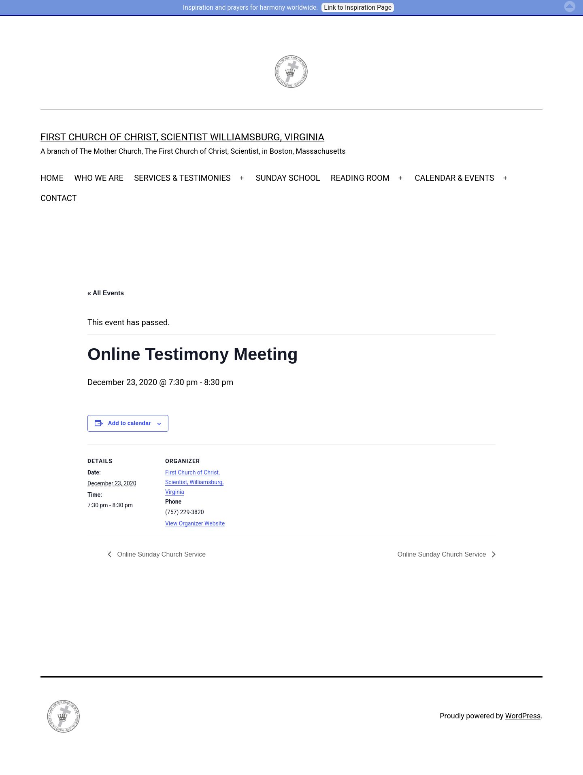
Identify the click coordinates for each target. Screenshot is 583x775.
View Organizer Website (195, 523)
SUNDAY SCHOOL (288, 178)
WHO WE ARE (98, 178)
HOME (52, 178)
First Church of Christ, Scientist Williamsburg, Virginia (182, 137)
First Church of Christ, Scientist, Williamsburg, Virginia (194, 482)
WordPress (522, 715)
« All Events (105, 293)
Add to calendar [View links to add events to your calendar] (129, 423)
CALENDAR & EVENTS (454, 178)
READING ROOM (360, 178)
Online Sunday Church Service (160, 554)
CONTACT (58, 198)
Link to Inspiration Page (358, 7)
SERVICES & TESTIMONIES (182, 178)
